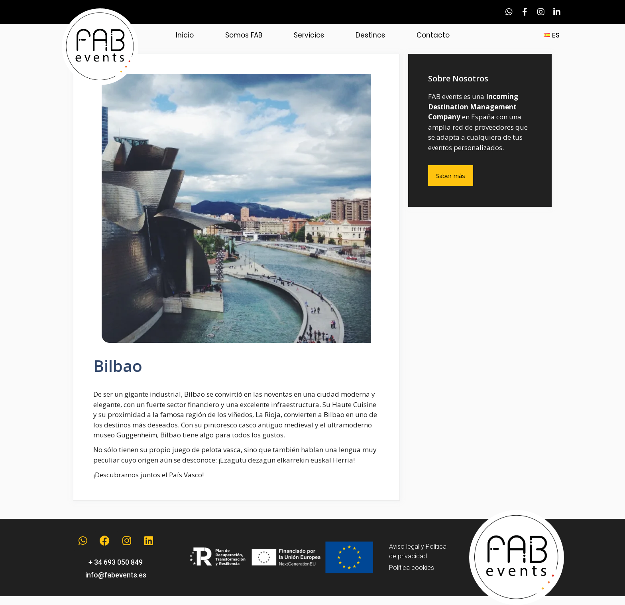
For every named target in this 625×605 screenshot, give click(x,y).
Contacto (433, 35)
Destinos (370, 35)
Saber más (450, 176)
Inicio (185, 35)
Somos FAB (243, 35)
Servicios (309, 35)
